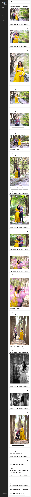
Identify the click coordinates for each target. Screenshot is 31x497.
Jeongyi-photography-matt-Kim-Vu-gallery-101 (19, 28)
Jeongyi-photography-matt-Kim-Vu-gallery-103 (19, 89)
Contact (3, 20)
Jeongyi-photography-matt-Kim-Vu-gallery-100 (19, 6)
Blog (2, 18)
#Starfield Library (26, 24)
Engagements (3, 10)
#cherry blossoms (13, 24)
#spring (23, 24)
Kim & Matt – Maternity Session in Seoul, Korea (18, 22)
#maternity (17, 24)
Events (2, 12)
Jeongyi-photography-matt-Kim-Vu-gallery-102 (19, 50)
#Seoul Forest (20, 24)
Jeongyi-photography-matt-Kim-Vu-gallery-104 (19, 111)
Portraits (3, 15)
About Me (3, 7)
